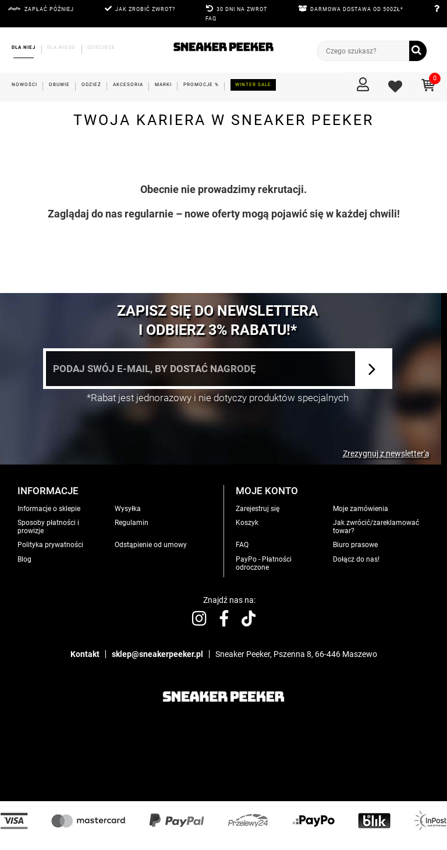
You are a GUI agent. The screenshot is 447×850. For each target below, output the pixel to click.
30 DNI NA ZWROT (242, 9)
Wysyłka (128, 509)
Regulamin (131, 523)
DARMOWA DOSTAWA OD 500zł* (356, 9)
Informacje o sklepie (48, 509)
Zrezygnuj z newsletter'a (386, 453)
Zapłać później (49, 9)
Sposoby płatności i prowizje (48, 527)
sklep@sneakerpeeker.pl (157, 654)
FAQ (211, 19)
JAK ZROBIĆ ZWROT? (145, 9)
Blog (24, 559)
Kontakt (85, 654)
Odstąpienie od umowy (151, 545)
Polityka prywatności (50, 545)
